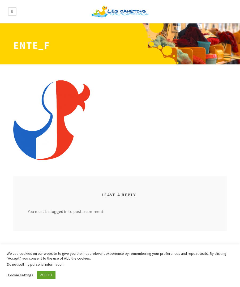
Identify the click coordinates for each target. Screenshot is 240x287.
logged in (58, 211)
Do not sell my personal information (35, 264)
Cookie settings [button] (20, 275)
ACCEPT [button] (46, 275)
